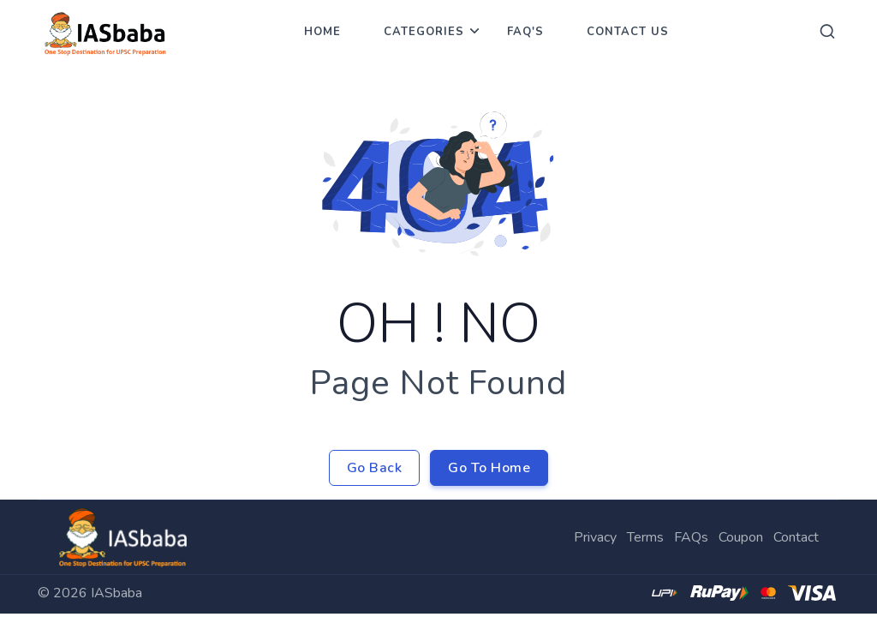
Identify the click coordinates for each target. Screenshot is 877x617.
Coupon (741, 537)
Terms (645, 537)
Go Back (375, 467)
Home (322, 31)
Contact (796, 537)
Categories (424, 31)
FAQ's (525, 31)
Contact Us (628, 31)
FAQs (691, 537)
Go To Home (489, 467)
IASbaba (116, 593)
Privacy (595, 537)
